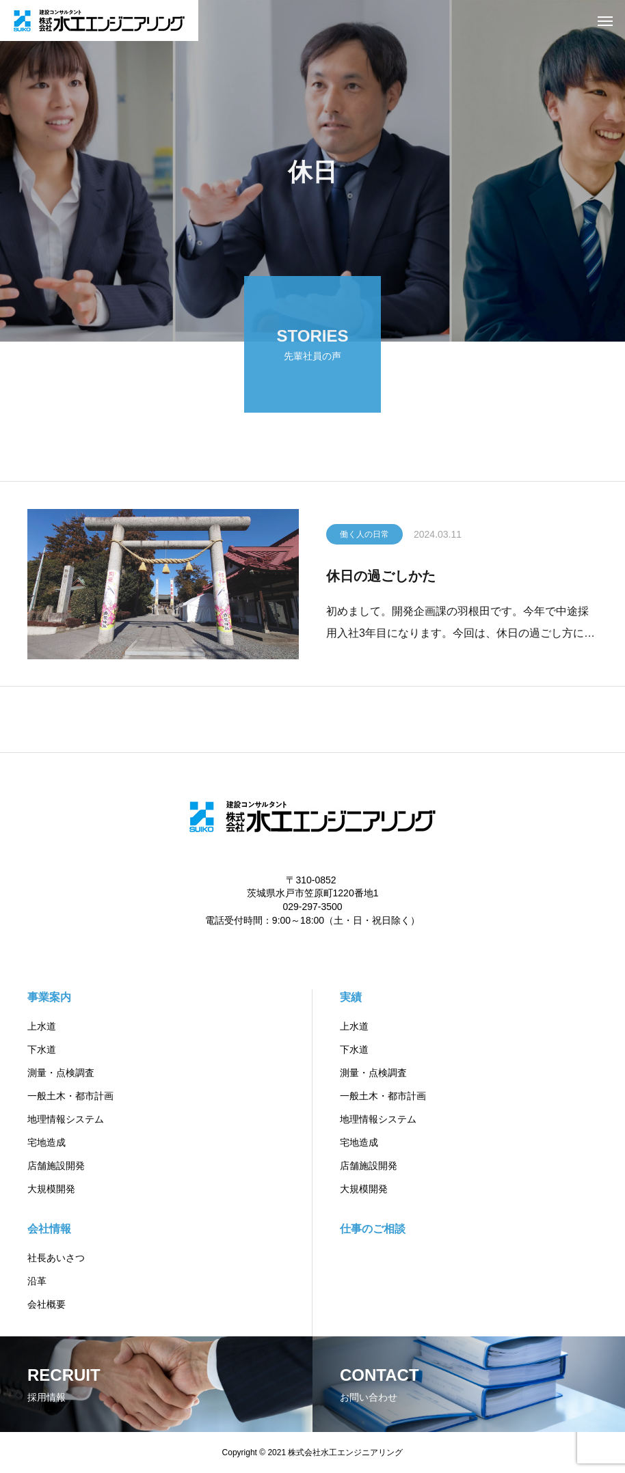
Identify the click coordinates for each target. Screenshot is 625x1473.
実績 (351, 997)
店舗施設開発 (56, 1165)
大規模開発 (51, 1188)
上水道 (41, 1026)
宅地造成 (46, 1142)
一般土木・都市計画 (70, 1095)
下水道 (41, 1049)
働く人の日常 (364, 537)
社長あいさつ (56, 1257)
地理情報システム (65, 1119)
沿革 (36, 1281)
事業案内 (49, 997)
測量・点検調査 (60, 1072)
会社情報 (49, 1229)
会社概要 (46, 1304)
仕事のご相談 (372, 1229)
